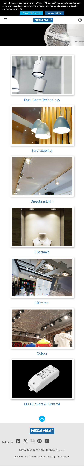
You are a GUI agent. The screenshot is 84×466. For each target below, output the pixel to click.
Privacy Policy (38, 456)
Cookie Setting (54, 13)
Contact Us (63, 456)
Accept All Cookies (31, 13)
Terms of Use (21, 456)
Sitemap (51, 456)
